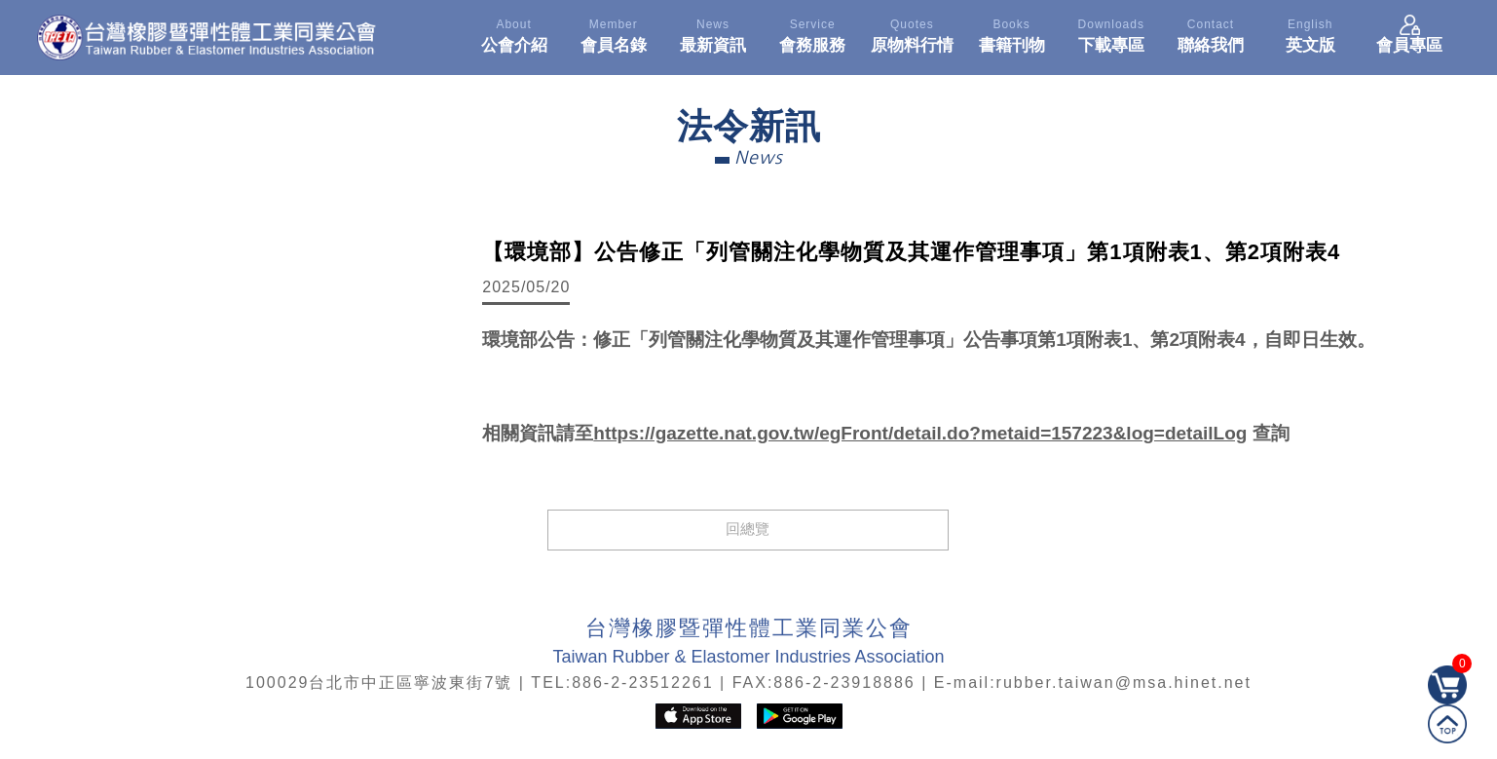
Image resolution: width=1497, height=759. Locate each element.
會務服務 (812, 33)
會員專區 (1409, 33)
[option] (250, 372)
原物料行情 (911, 33)
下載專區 (1111, 33)
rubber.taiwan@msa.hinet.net (1124, 682)
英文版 (1310, 33)
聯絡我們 (1210, 33)
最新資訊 (713, 33)
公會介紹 (513, 33)
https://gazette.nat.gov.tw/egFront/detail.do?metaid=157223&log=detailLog (920, 433)
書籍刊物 (1011, 33)
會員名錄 (613, 33)
